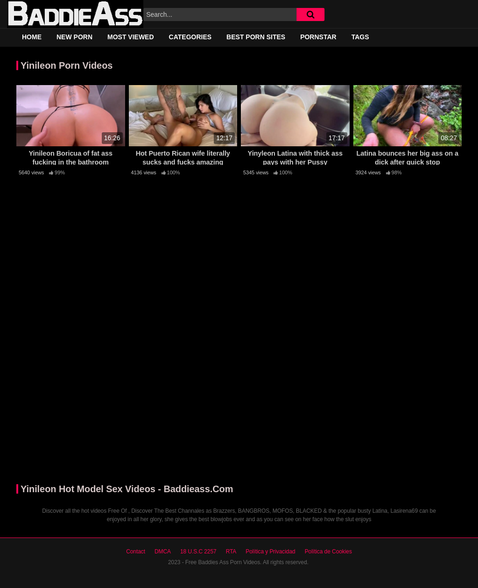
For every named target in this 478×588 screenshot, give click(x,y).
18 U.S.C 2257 (198, 551)
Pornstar (318, 37)
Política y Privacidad (270, 551)
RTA (231, 551)
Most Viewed (130, 37)
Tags (360, 37)
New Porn (74, 37)
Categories (190, 37)
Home (32, 37)
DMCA (163, 551)
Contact (135, 551)
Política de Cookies (328, 551)
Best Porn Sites (255, 37)
